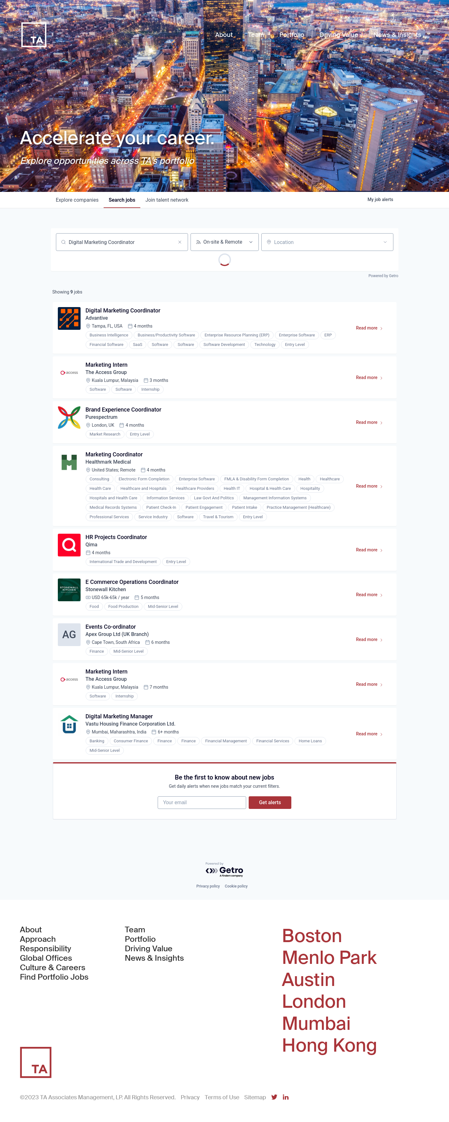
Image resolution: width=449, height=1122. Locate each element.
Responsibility (45, 948)
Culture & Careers (52, 967)
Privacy (190, 1097)
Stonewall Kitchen (106, 589)
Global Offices (46, 958)
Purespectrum (102, 417)
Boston (312, 936)
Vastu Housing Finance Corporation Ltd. (131, 724)
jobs (122, 200)
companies (77, 200)
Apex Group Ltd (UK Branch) (117, 634)
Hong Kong (329, 1046)
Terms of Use (222, 1097)
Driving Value (149, 948)
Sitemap (255, 1097)
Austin (308, 980)
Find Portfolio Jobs (54, 977)
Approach (38, 939)
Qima (92, 545)
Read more (372, 329)
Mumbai (316, 1024)
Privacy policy (208, 886)
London (314, 1002)
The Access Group (106, 372)
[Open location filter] (385, 242)
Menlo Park (329, 958)
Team (135, 930)
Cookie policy (236, 886)
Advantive (97, 318)
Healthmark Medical (108, 462)
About (31, 930)
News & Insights (154, 958)
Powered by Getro (383, 276)
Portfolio (140, 939)
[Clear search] (180, 242)
